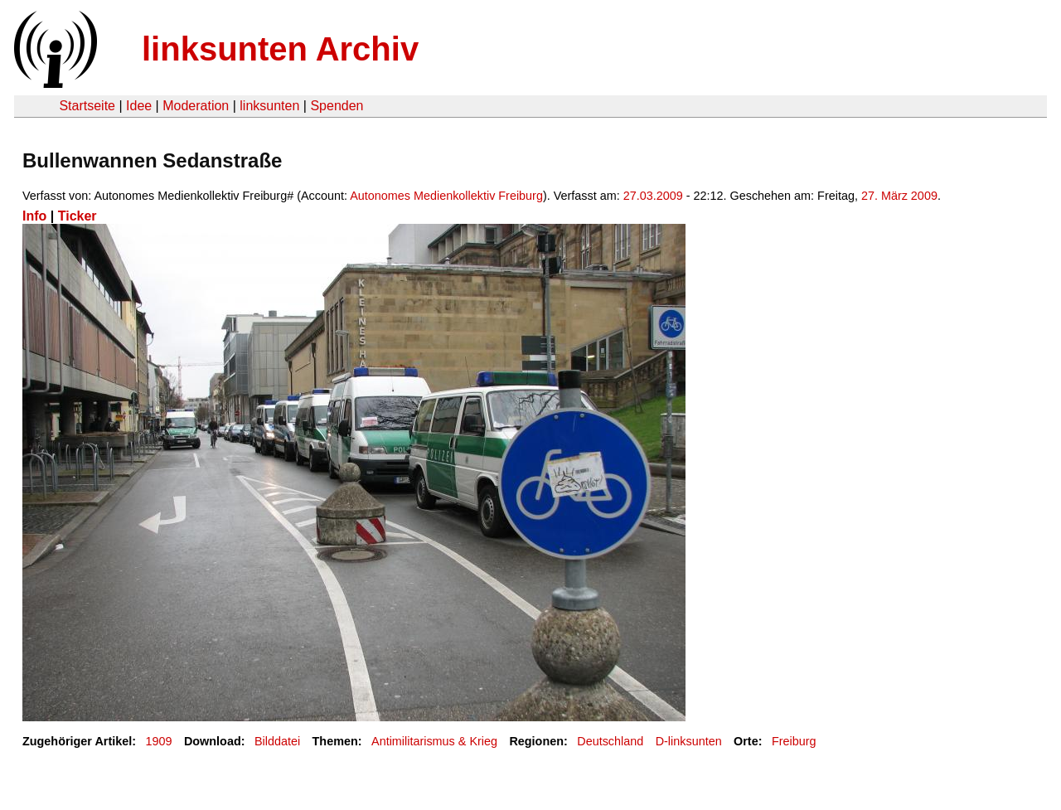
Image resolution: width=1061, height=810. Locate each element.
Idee (139, 106)
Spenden (336, 106)
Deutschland (610, 741)
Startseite (87, 106)
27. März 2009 (899, 195)
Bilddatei (277, 741)
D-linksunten (689, 741)
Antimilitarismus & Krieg (434, 741)
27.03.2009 (653, 195)
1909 (159, 741)
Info (34, 216)
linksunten (269, 106)
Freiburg (794, 741)
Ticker (77, 216)
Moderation (195, 106)
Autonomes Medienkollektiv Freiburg (446, 195)
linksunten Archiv (280, 49)
